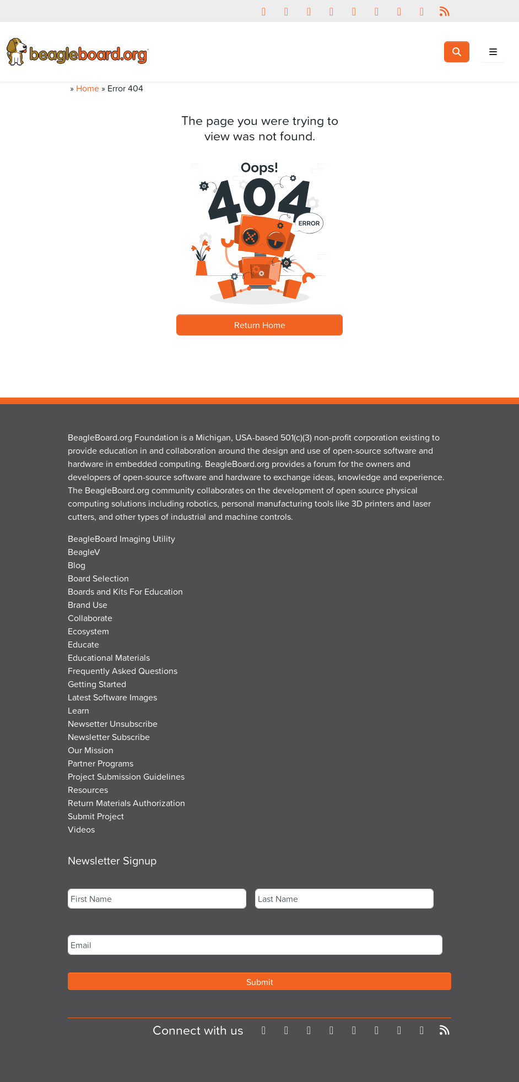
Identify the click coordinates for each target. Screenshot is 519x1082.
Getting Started (97, 684)
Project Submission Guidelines (126, 776)
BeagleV (84, 552)
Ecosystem (88, 631)
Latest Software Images (112, 697)
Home (87, 88)
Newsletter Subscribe (109, 737)
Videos (81, 829)
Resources (88, 790)
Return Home (259, 325)
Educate (83, 644)
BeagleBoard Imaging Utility (121, 538)
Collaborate (90, 618)
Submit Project (96, 816)
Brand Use (87, 605)
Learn (78, 710)
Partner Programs (100, 763)
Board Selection (98, 578)
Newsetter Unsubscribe (113, 723)
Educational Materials (109, 657)
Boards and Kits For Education (125, 591)
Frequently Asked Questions (122, 671)
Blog (76, 565)
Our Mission (90, 750)
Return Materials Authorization (126, 803)
